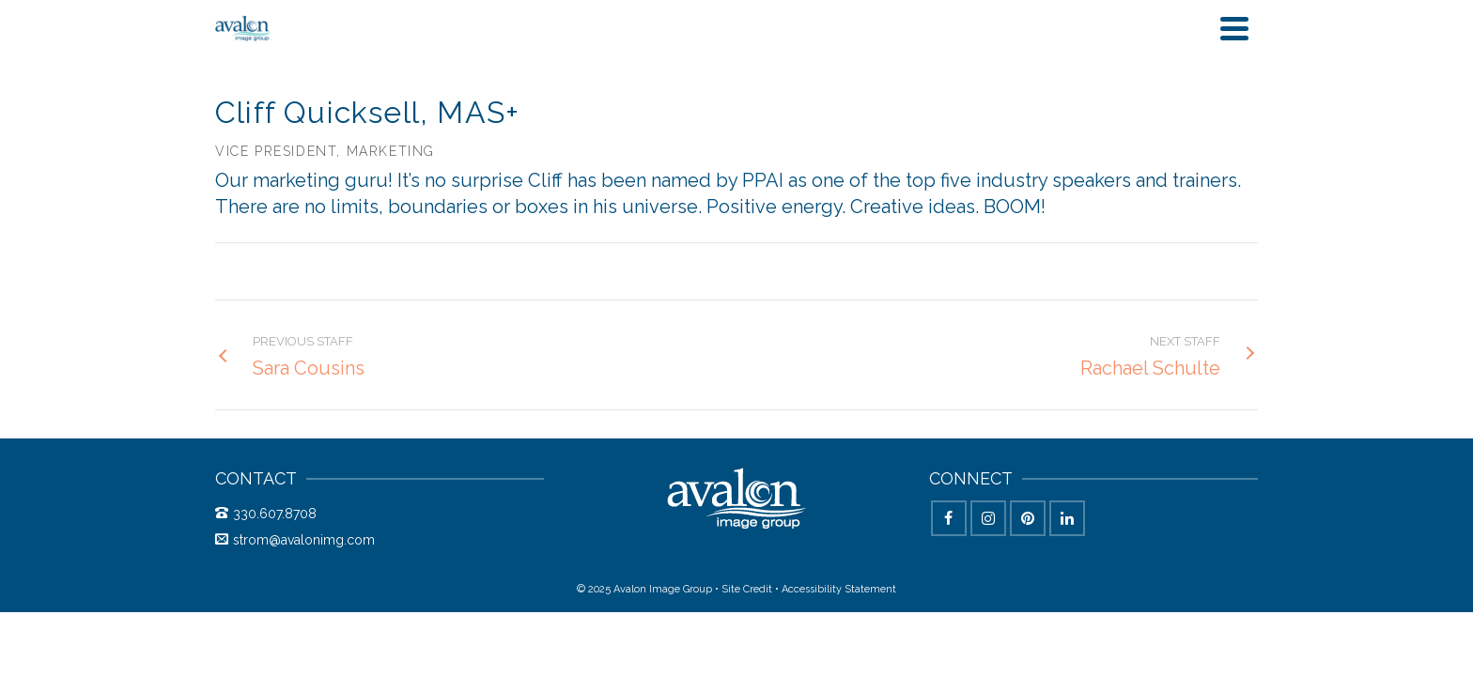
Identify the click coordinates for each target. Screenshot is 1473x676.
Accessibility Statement (839, 608)
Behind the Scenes (1071, 37)
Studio (881, 37)
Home (686, 37)
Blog (951, 37)
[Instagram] (988, 537)
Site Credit (746, 608)
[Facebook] (949, 537)
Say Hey (1216, 37)
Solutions (773, 37)
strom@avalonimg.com (295, 558)
